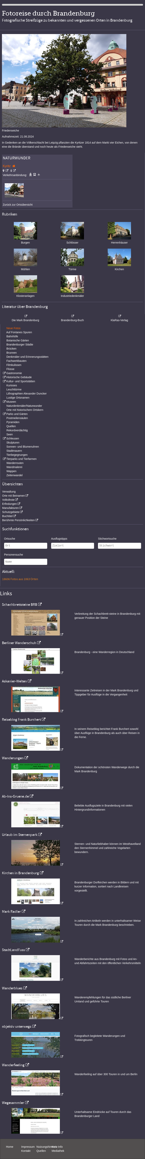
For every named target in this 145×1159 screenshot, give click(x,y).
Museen (11, 401)
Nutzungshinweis (46, 1146)
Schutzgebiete (10, 512)
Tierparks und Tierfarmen (21, 458)
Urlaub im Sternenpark (19, 834)
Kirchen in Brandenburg (20, 873)
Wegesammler (13, 1102)
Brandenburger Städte (19, 344)
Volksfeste (8, 499)
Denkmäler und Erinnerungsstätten (27, 356)
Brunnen (11, 352)
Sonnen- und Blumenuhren (22, 446)
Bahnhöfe (12, 336)
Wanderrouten (15, 463)
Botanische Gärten (17, 340)
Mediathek (58, 1150)
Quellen (11, 426)
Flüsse (10, 369)
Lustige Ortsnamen (17, 397)
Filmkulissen (13, 364)
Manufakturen (10, 507)
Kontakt (25, 1150)
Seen (9, 434)
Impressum (28, 1146)
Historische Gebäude (19, 377)
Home (9, 1146)
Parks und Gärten (17, 414)
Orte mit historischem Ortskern (24, 409)
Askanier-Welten (14, 681)
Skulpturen (12, 442)
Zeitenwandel (14, 475)
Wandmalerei (14, 467)
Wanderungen (13, 758)
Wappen (11, 471)
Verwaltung (9, 491)
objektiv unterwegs (16, 1026)
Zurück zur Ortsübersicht (17, 204)
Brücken (11, 348)
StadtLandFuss (13, 950)
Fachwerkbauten (16, 360)
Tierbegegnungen (17, 454)
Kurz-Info (57, 1146)
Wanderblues (12, 988)
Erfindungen (9, 503)
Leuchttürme (14, 389)
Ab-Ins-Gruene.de (15, 796)
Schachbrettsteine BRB (19, 604)
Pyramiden (12, 422)
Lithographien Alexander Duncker (26, 393)
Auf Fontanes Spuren (19, 332)
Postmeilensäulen (17, 418)
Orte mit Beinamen (13, 495)
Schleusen (12, 438)
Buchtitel (7, 516)
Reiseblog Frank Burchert (21, 719)
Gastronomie (14, 373)
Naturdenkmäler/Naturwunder (24, 405)
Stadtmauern (14, 450)
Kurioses (11, 385)
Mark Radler (11, 911)
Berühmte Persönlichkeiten (18, 520)
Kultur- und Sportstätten (20, 381)
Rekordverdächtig (17, 430)
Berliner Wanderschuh (19, 643)
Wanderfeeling (13, 1065)
